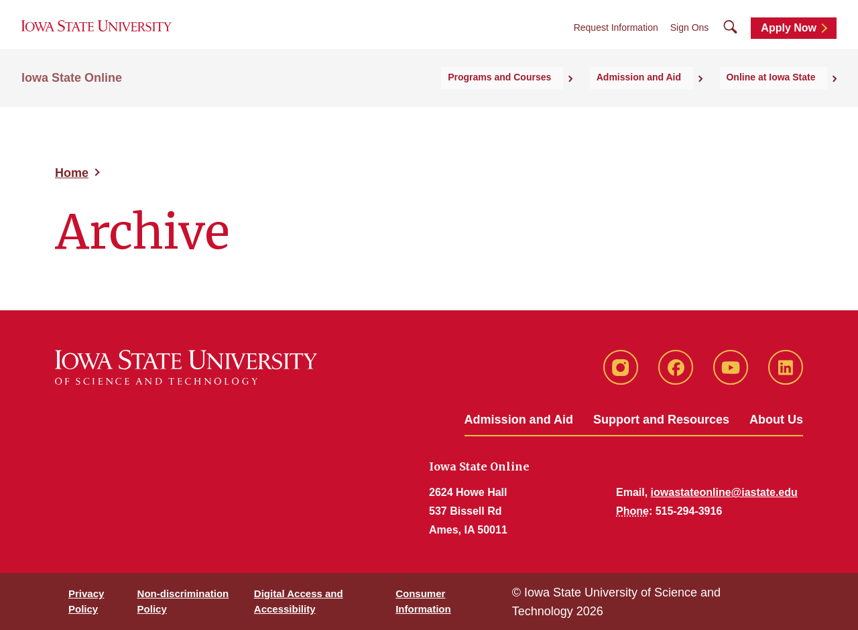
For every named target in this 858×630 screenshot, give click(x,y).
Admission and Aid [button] (669, 101)
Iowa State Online (71, 101)
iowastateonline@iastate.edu (724, 492)
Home (71, 173)
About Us (776, 419)
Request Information (616, 41)
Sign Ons (689, 41)
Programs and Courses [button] (548, 101)
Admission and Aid (519, 419)
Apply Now (788, 41)
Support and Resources (661, 419)
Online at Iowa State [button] (782, 101)
